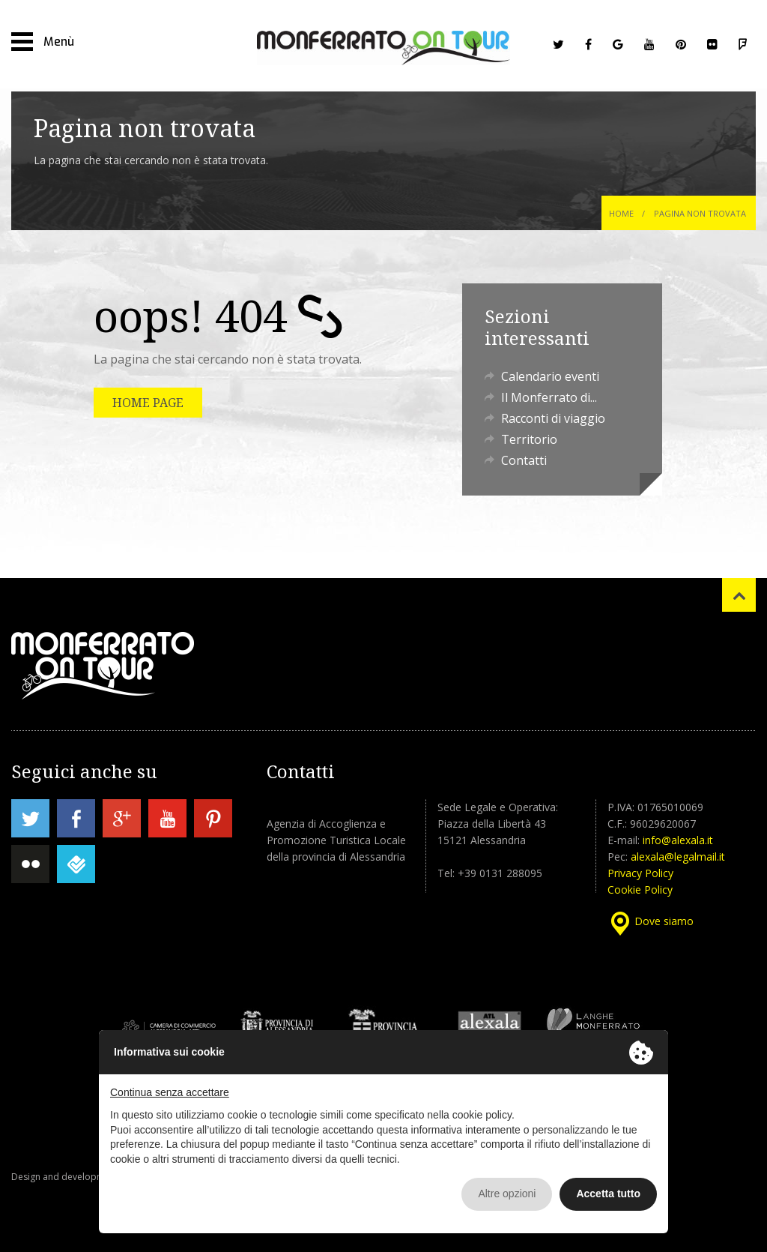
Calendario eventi (550, 376)
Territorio (529, 439)
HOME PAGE (148, 402)
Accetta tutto (608, 1194)
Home (621, 213)
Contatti (524, 460)
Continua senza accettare (169, 1092)
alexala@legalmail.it (678, 856)
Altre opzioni (507, 1194)
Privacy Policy (640, 873)
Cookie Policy (640, 889)
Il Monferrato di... (549, 397)
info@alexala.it (678, 840)
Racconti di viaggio (553, 418)
